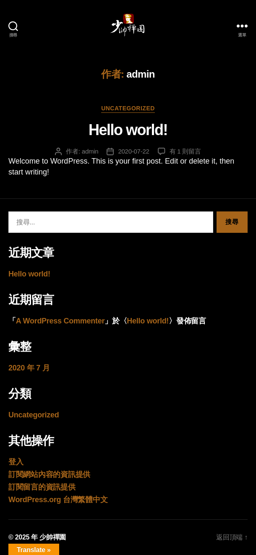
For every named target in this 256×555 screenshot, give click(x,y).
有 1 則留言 (185, 151)
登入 (15, 462)
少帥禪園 (52, 537)
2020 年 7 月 (29, 368)
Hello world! (128, 129)
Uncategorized (128, 108)
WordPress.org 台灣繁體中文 (57, 499)
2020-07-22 (133, 151)
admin (90, 151)
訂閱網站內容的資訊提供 (49, 474)
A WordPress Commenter (60, 321)
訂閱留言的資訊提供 (42, 487)
